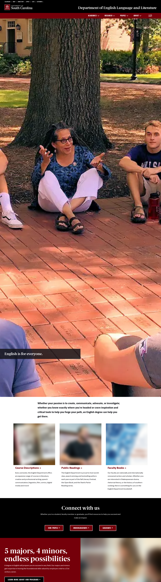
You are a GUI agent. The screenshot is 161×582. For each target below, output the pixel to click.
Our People (53, 528)
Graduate (107, 528)
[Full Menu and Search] (150, 16)
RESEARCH (110, 15)
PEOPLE (124, 15)
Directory (21, 1)
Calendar (7, 1)
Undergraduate (80, 528)
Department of (117, 8)
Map (14, 1)
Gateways (40, 2)
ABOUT (137, 15)
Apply (27, 1)
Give (33, 1)
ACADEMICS (93, 15)
